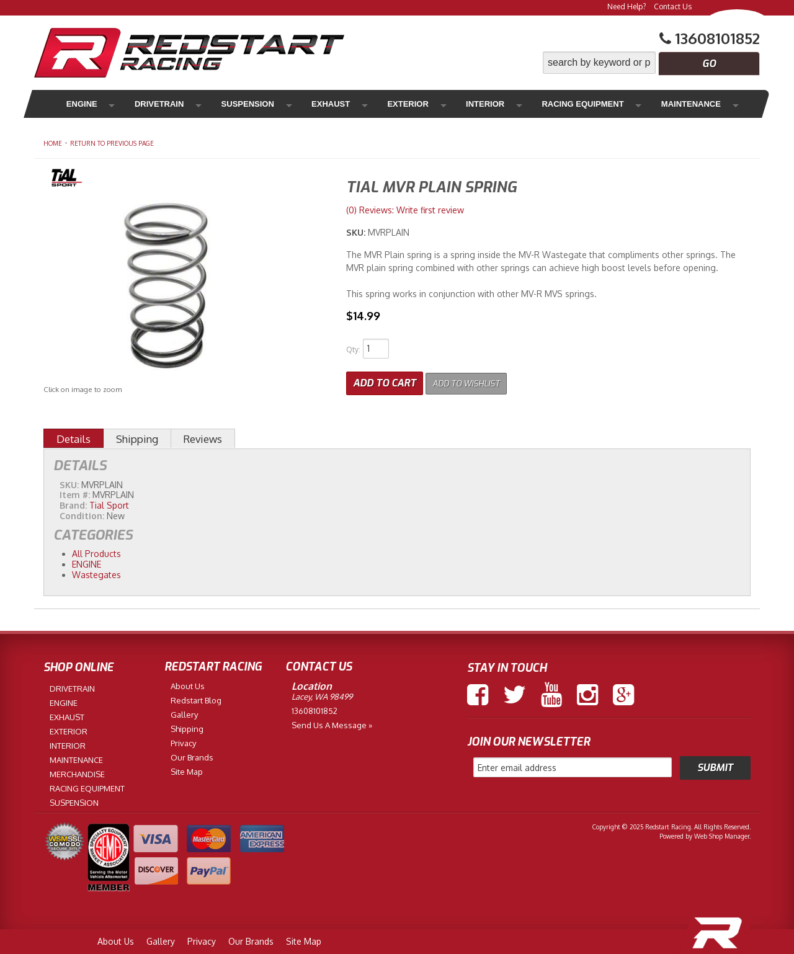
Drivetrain (143, 103)
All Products (96, 551)
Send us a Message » (332, 723)
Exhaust (289, 103)
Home (52, 143)
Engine (79, 103)
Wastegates (96, 571)
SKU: (357, 232)
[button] (651, 62)
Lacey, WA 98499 (322, 694)
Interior (416, 103)
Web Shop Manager (721, 833)
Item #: (76, 492)
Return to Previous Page (112, 143)
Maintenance (602, 103)
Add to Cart (384, 380)
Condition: (82, 513)
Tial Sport (109, 502)
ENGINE (86, 561)
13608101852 (314, 708)
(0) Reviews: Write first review (405, 210)
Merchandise (689, 103)
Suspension (219, 103)
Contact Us (673, 6)
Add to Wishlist (474, 380)
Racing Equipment (503, 103)
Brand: (73, 502)
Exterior (353, 103)
